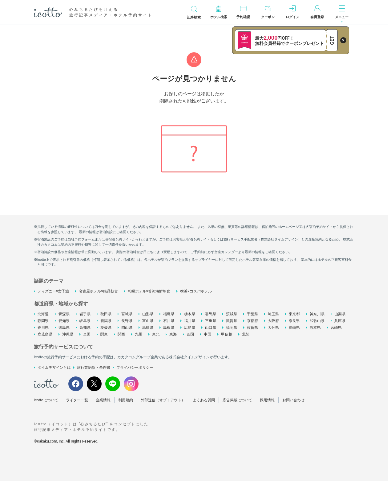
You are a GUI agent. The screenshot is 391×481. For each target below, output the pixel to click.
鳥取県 (147, 327)
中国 (207, 334)
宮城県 (126, 314)
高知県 (85, 327)
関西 (121, 334)
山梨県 (339, 314)
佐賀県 (252, 327)
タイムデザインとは (54, 367)
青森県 (64, 314)
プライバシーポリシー (134, 367)
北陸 (245, 334)
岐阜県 (85, 321)
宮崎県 (336, 327)
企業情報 (103, 400)
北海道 (43, 314)
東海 (173, 334)
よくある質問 (204, 400)
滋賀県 (231, 321)
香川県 (43, 327)
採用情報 (267, 400)
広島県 (189, 327)
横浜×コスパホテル (196, 291)
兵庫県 (339, 321)
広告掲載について (237, 400)
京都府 (252, 321)
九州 (138, 334)
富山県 (147, 321)
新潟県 (105, 321)
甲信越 (226, 334)
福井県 (189, 321)
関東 (104, 334)
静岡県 (43, 321)
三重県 (210, 321)
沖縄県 (67, 334)
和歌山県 (317, 321)
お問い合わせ (293, 400)
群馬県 (210, 314)
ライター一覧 (77, 400)
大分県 (273, 327)
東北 (155, 334)
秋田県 (105, 314)
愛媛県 (105, 327)
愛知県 (64, 321)
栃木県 (189, 314)
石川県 (168, 321)
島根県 (168, 327)
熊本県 (315, 327)
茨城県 (231, 314)
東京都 (294, 314)
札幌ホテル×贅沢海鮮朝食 (149, 291)
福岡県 (231, 327)
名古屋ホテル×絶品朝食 (98, 291)
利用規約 (125, 400)
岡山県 (126, 327)
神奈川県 (317, 314)
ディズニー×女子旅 (53, 291)
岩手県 (85, 314)
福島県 (168, 314)
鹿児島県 (45, 334)
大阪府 (273, 321)
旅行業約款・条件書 (93, 367)
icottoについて (46, 400)
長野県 (126, 321)
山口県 (210, 327)
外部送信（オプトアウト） (163, 400)
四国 (190, 334)
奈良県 (294, 321)
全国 (87, 334)
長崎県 (294, 327)
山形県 (147, 314)
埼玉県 (273, 314)
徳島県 (64, 327)
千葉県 (252, 314)
